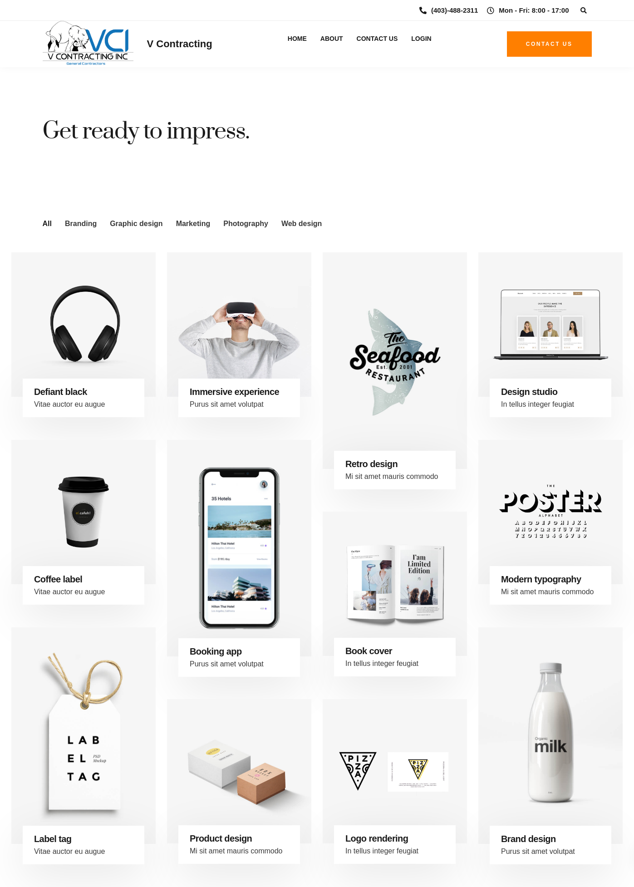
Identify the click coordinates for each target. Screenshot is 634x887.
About (331, 38)
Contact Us (377, 38)
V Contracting (179, 43)
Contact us (549, 44)
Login (421, 38)
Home (297, 38)
